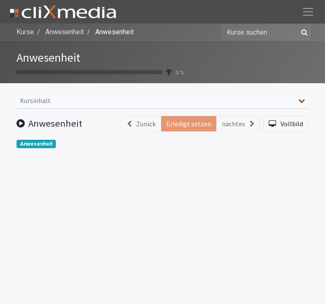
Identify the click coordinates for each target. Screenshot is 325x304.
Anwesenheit (48, 57)
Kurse (25, 32)
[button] (285, 124)
